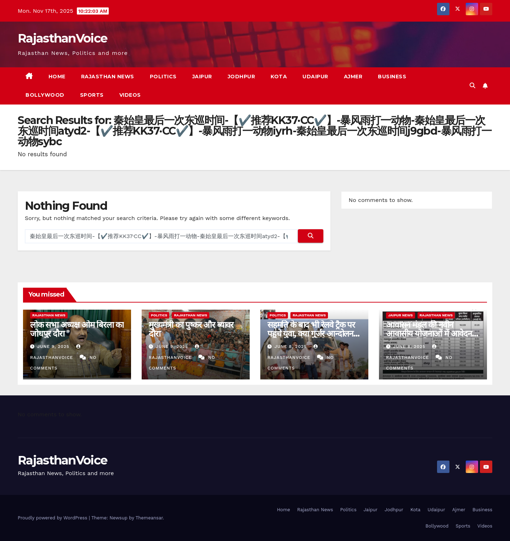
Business (392, 76)
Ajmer (353, 76)
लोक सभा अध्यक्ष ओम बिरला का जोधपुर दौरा (77, 329)
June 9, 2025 (54, 346)
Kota (279, 76)
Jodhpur (241, 76)
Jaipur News (400, 315)
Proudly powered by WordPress (53, 517)
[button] (472, 85)
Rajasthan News (107, 76)
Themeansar (149, 517)
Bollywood (45, 95)
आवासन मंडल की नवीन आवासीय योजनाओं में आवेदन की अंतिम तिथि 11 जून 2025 (429, 334)
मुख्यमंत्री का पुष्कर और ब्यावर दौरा (191, 329)
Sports (92, 95)
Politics (163, 76)
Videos (130, 95)
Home (57, 76)
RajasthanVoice (62, 38)
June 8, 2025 (291, 346)
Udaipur (315, 76)
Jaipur (202, 76)
